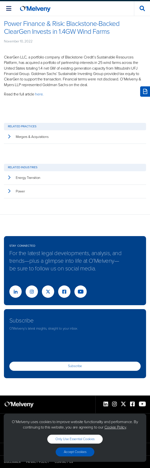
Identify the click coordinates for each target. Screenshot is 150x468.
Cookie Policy (115, 427)
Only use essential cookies (75, 439)
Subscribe (75, 366)
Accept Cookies (75, 451)
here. (39, 94)
